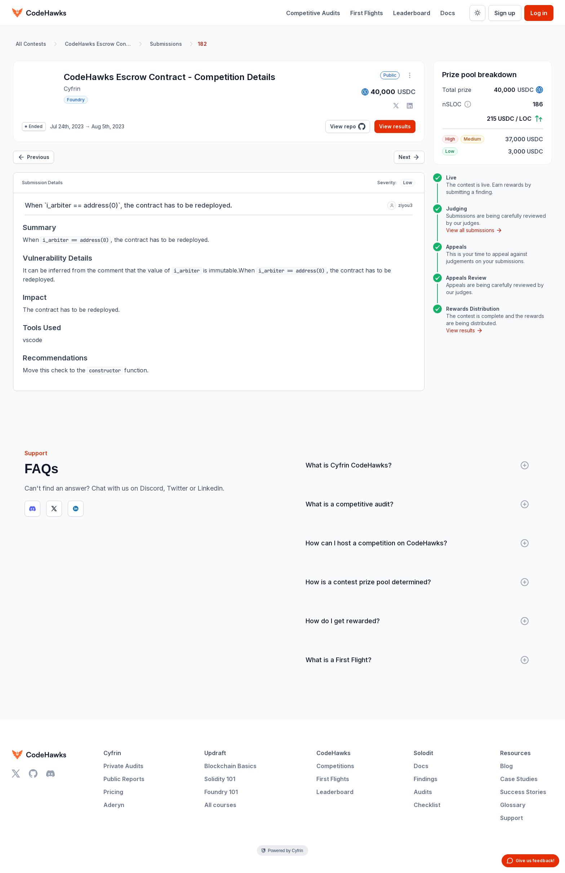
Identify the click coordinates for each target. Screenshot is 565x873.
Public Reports (123, 779)
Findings (425, 779)
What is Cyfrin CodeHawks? (417, 465)
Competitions (335, 766)
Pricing (113, 792)
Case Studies (519, 779)
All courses (220, 804)
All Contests (31, 44)
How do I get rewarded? (417, 621)
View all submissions (474, 230)
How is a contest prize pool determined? (417, 582)
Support (511, 817)
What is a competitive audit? (417, 504)
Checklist (427, 804)
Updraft (215, 753)
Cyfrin (112, 753)
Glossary (512, 804)
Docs (447, 13)
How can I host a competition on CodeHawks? (417, 543)
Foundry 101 (221, 792)
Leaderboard (411, 13)
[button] (467, 104)
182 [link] (202, 44)
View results (395, 126)
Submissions (166, 44)
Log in (538, 13)
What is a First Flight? (417, 660)
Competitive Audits (313, 13)
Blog (506, 766)
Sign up (504, 13)
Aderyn (113, 804)
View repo (347, 126)
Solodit (423, 753)
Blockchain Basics (230, 766)
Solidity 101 (219, 779)
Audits (423, 792)
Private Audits (123, 766)
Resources (515, 753)
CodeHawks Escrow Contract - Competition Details (99, 44)
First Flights (366, 13)
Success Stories (523, 792)
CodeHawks (333, 753)
